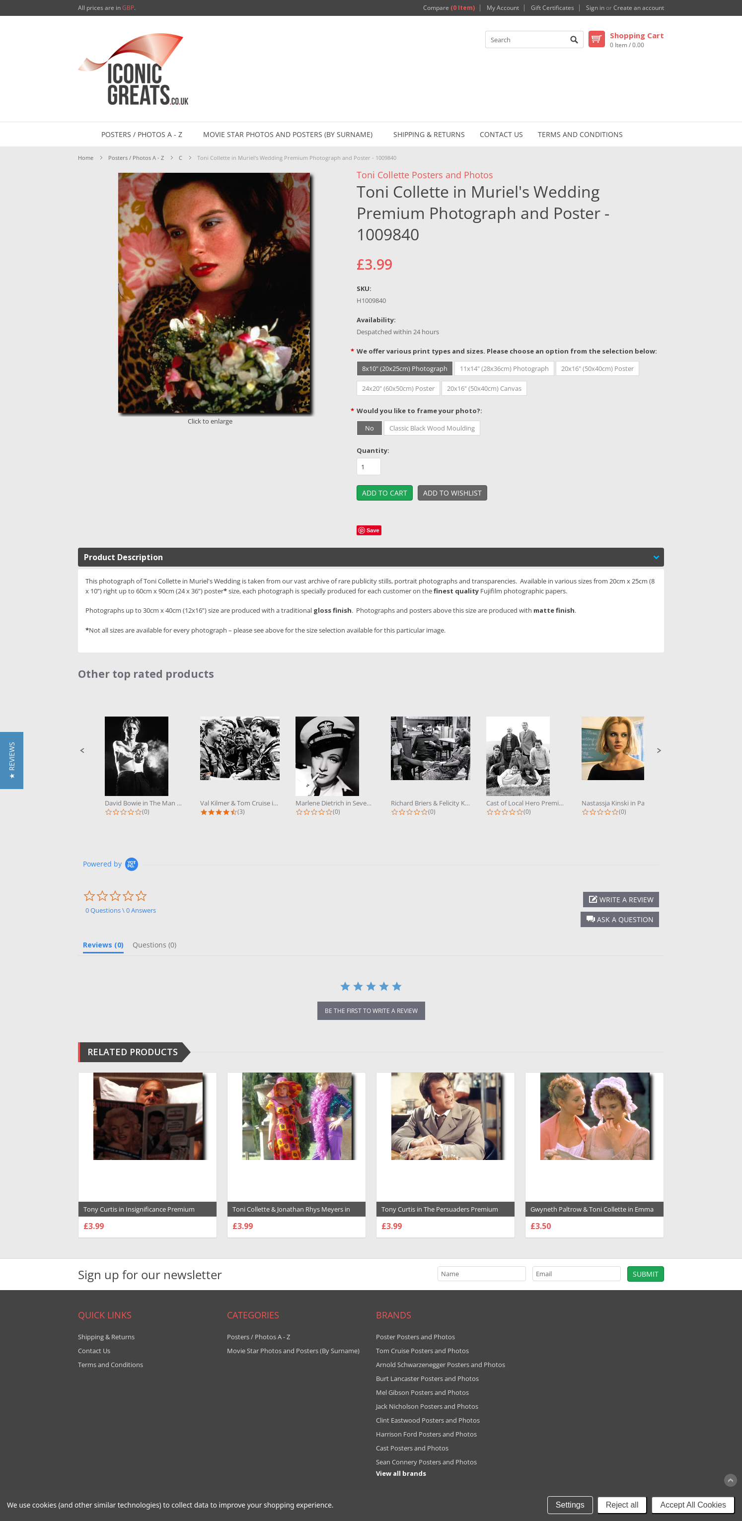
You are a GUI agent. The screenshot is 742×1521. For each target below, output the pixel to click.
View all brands (401, 1473)
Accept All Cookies (693, 1505)
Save (373, 530)
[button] (82, 750)
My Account (503, 7)
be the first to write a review (371, 1011)
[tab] (103, 947)
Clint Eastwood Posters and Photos (428, 1420)
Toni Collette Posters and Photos (425, 175)
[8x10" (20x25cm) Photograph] (405, 368)
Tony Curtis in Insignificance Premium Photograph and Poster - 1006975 (139, 1214)
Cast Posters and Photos (412, 1448)
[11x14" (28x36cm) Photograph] (504, 368)
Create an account (638, 7)
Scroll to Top (730, 1480)
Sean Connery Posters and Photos (426, 1461)
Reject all (622, 1505)
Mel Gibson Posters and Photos (422, 1392)
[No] (369, 428)
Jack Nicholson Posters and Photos (427, 1406)
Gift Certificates (552, 7)
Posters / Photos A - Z (141, 134)
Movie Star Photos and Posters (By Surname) (287, 134)
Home (85, 157)
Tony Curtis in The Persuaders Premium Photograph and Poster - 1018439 (439, 1214)
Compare (449, 7)
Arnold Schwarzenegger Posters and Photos (440, 1364)
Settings (570, 1505)
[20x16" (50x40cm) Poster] (597, 368)
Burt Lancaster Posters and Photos (427, 1378)
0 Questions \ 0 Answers (120, 910)
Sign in (595, 7)
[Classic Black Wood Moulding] (432, 428)
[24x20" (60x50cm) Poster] (398, 388)
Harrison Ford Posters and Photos (426, 1434)
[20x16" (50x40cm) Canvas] (484, 388)
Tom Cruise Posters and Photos (422, 1350)
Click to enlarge (210, 421)
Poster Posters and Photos (415, 1336)
